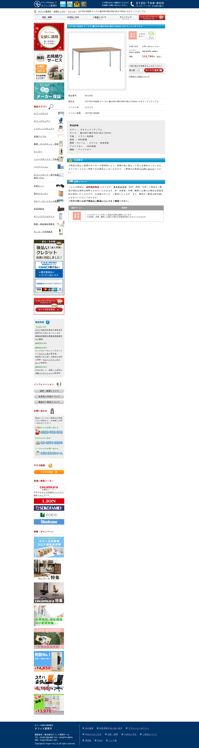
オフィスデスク (41, 113)
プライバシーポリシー (138, 728)
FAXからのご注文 (93, 734)
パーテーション (41, 167)
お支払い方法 (130, 734)
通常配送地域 (120, 187)
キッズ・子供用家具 (43, 232)
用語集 (88, 740)
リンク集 (113, 740)
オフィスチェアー (42, 121)
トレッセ (72, 11)
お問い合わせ (148, 169)
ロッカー (38, 151)
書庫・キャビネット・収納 (46, 144)
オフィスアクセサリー (44, 216)
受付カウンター (41, 193)
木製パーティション (44, 373)
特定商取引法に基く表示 (111, 728)
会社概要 (89, 728)
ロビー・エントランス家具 (46, 201)
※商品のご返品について (139, 76)
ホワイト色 (44, 354)
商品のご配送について (99, 201)
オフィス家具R (44, 11)
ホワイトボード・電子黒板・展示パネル (47, 176)
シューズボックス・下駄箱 (46, 159)
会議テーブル (59, 11)
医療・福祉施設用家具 (44, 224)
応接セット (39, 186)
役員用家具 (39, 209)
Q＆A (100, 740)
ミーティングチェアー (44, 129)
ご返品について (150, 734)
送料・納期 (113, 734)
